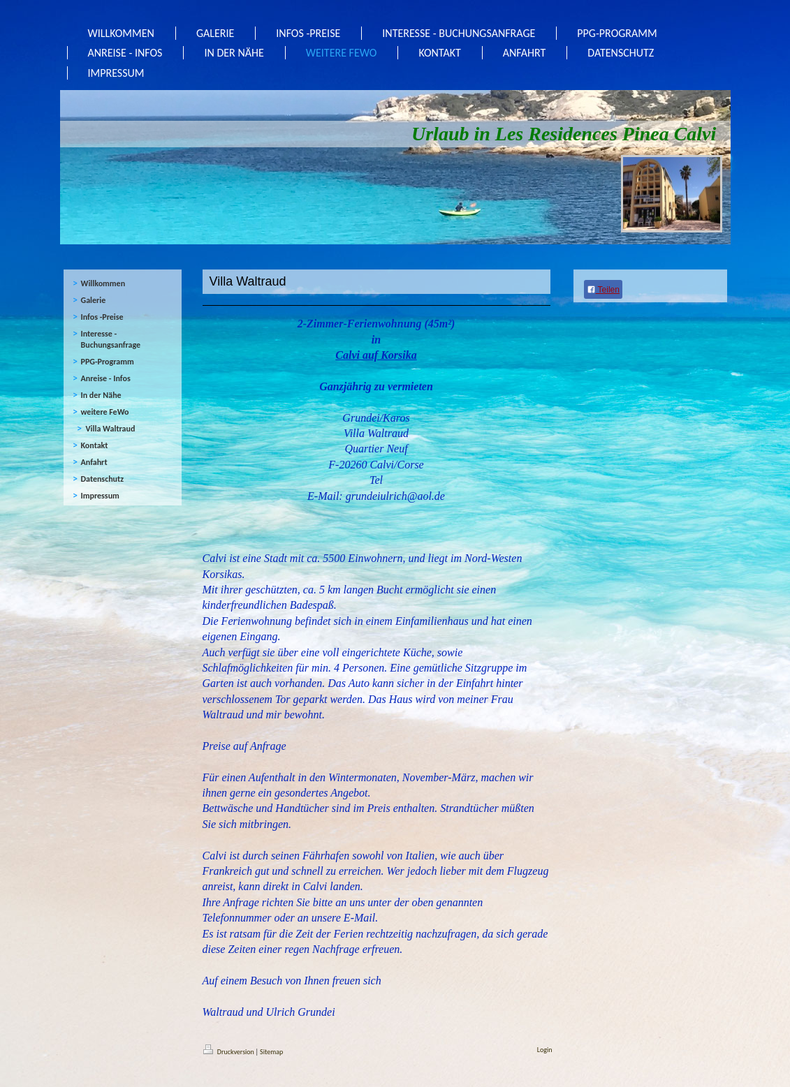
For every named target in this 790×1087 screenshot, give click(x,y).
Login (545, 1049)
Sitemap (271, 1051)
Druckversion (229, 1051)
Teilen (603, 290)
